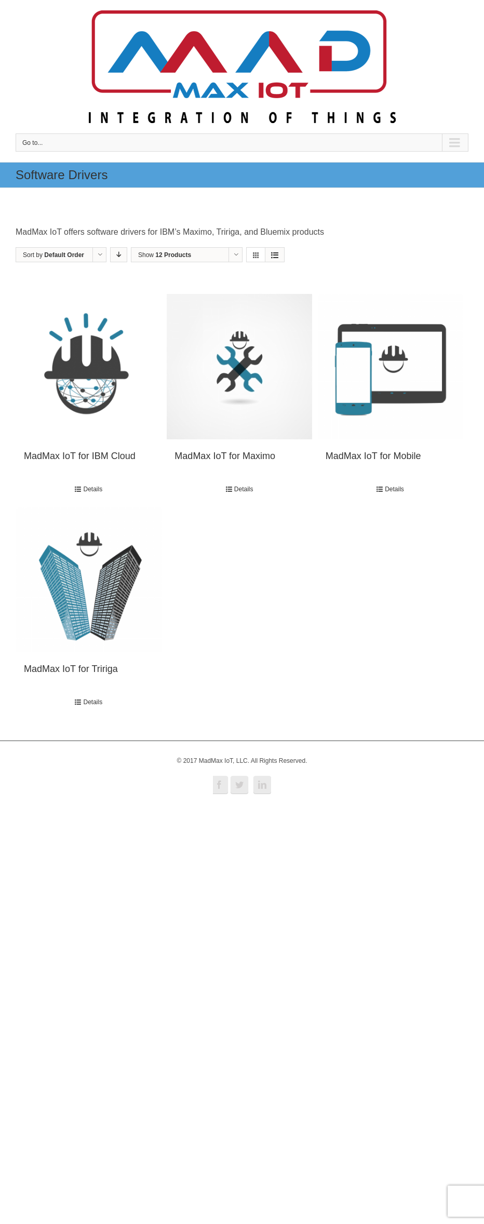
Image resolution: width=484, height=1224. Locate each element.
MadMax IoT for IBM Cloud (80, 456)
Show (164, 255)
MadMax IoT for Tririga (71, 669)
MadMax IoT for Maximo (224, 456)
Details (92, 489)
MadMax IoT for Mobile (373, 456)
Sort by (53, 255)
